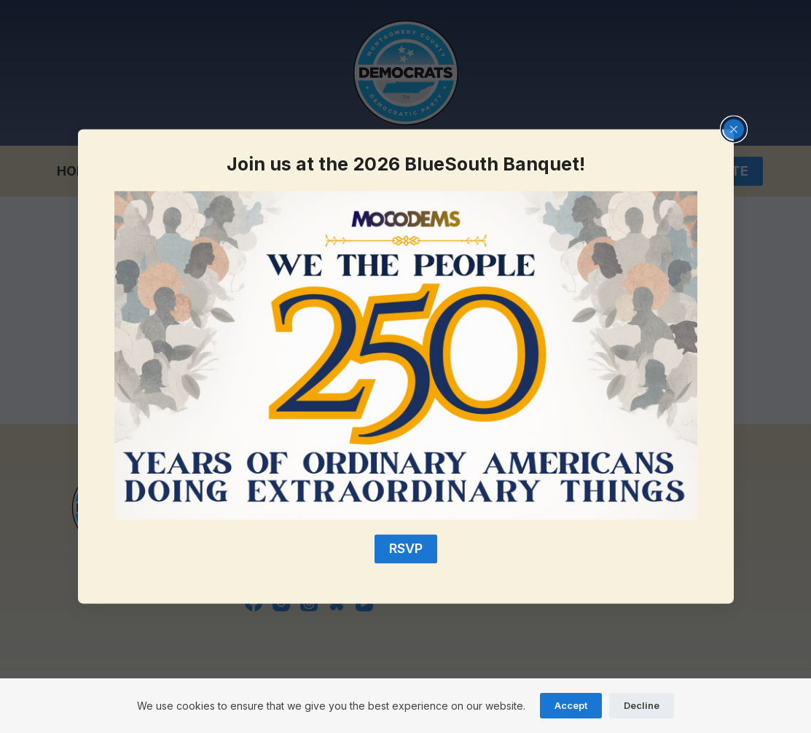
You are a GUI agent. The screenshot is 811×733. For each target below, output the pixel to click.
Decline (641, 705)
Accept (571, 705)
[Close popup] (734, 129)
